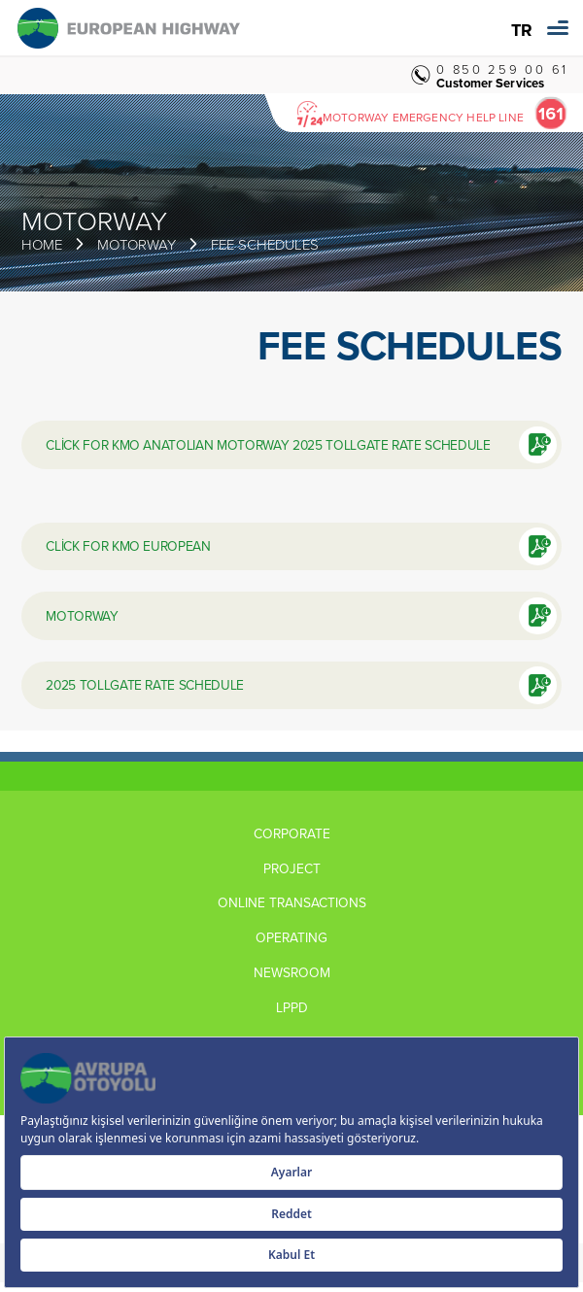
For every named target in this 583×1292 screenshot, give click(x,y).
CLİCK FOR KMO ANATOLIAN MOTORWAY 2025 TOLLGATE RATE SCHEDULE (268, 444)
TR (521, 30)
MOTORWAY (82, 615)
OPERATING (291, 937)
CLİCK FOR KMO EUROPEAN (128, 545)
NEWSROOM (292, 972)
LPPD (292, 1007)
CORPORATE (292, 833)
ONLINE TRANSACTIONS (292, 902)
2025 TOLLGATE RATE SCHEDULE (145, 684)
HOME (41, 244)
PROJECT (292, 868)
